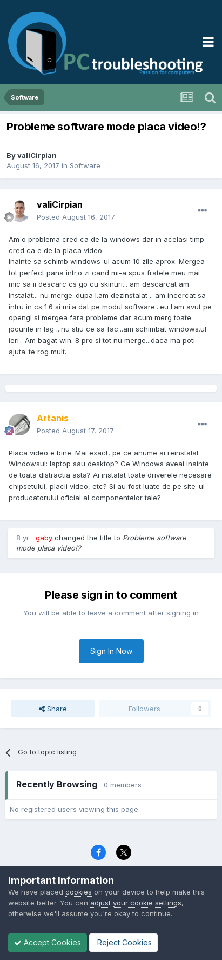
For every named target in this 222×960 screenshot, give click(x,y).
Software (85, 165)
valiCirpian (37, 155)
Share (53, 708)
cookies (78, 892)
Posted (76, 217)
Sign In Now (111, 651)
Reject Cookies (123, 942)
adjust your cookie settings (135, 902)
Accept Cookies (47, 942)
